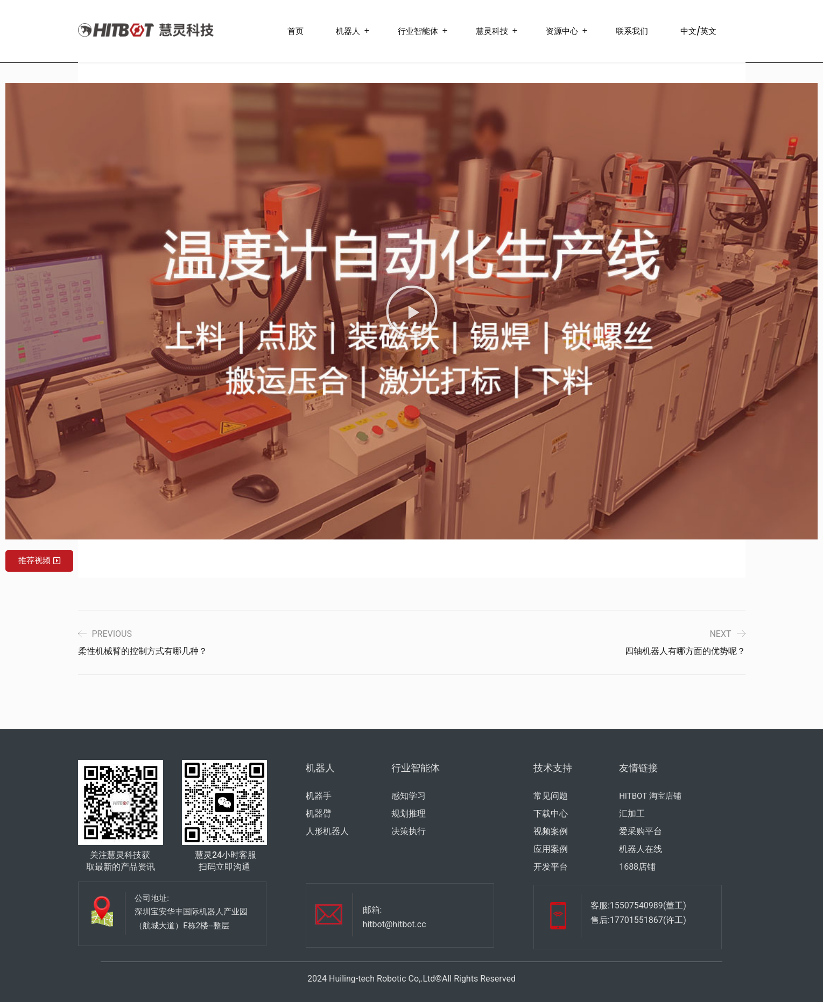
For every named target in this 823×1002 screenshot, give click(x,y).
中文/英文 (698, 31)
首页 (295, 31)
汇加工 (632, 813)
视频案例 (550, 831)
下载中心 (550, 813)
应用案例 (550, 849)
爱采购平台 (640, 831)
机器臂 (319, 813)
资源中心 (562, 31)
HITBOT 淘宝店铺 (650, 796)
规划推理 (408, 813)
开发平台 (550, 867)
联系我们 (632, 31)
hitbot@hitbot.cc (394, 924)
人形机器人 (327, 831)
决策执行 (408, 831)
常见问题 (550, 796)
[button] (412, 311)
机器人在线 (640, 849)
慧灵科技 (492, 31)
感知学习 (408, 796)
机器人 (348, 31)
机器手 (319, 796)
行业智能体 (418, 31)
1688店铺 (637, 867)
